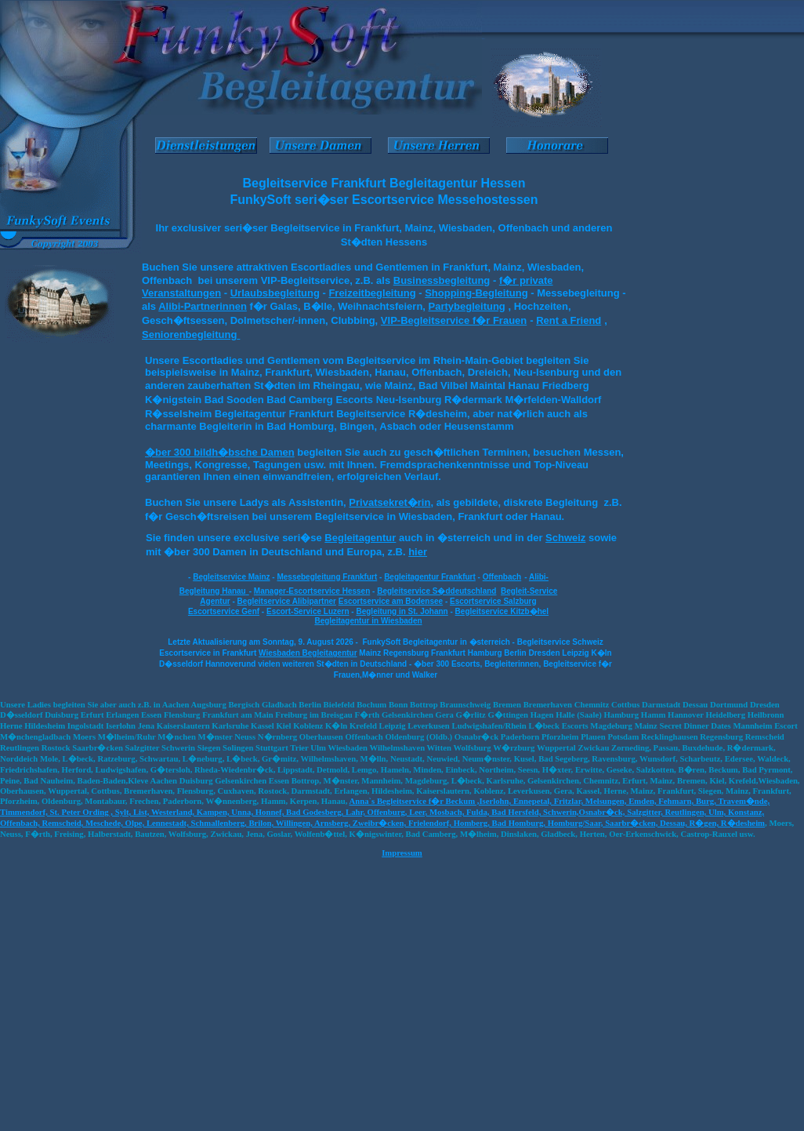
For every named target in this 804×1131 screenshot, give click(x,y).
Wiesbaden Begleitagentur (308, 653)
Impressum (402, 852)
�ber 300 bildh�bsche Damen (220, 452)
